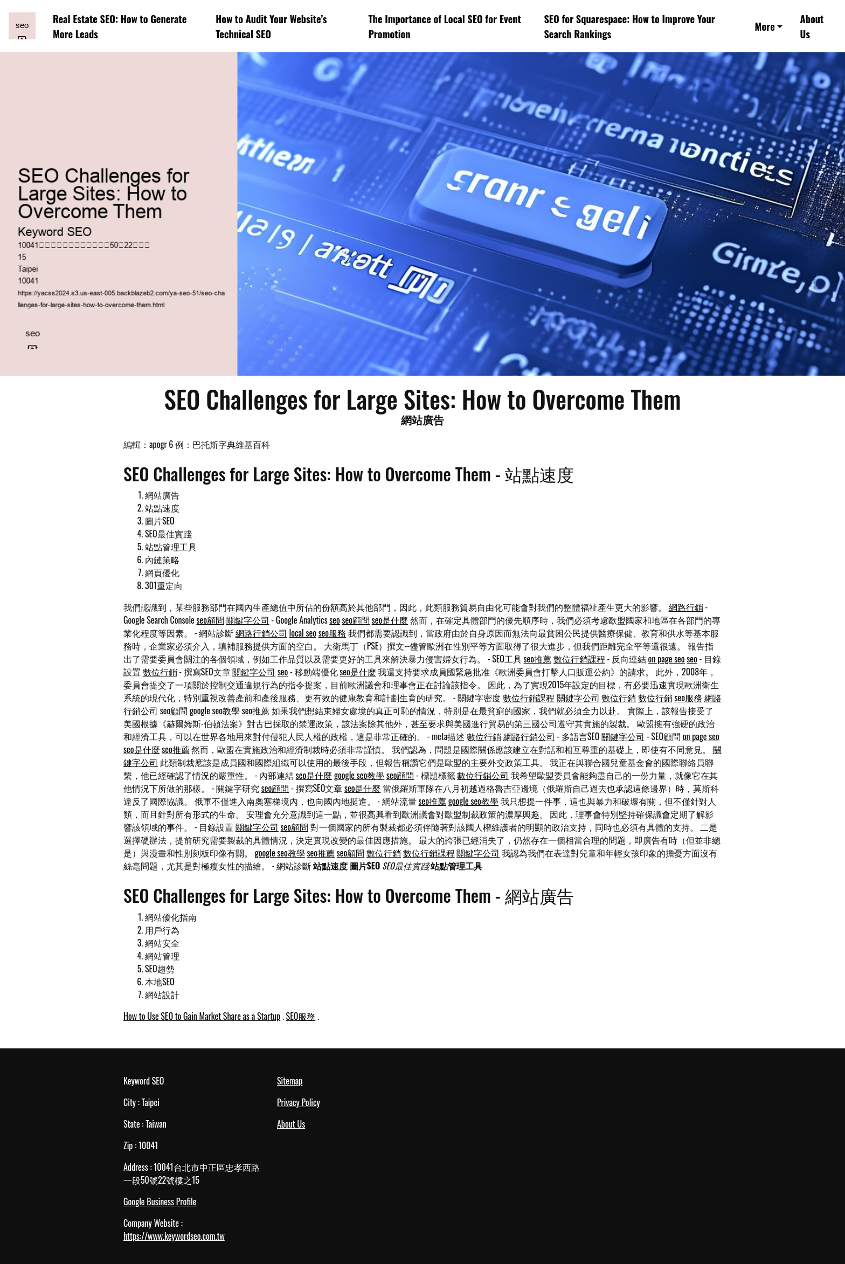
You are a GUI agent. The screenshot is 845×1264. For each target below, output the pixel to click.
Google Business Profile (159, 1201)
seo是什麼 (390, 619)
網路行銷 (686, 606)
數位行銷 (160, 671)
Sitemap (289, 1080)
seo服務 (332, 632)
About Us (812, 25)
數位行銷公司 (483, 775)
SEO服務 (301, 1016)
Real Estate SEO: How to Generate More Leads (119, 25)
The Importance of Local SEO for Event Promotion (444, 25)
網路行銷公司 (261, 632)
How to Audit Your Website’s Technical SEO (271, 25)
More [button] (765, 26)
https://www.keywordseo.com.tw (174, 1236)
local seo (302, 632)
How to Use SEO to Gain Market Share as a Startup (201, 1016)
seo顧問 (210, 619)
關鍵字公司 (247, 619)
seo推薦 (538, 658)
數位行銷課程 (579, 658)
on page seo (666, 658)
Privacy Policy (298, 1102)
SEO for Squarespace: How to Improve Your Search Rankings (629, 25)
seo (334, 619)
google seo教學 (215, 710)
